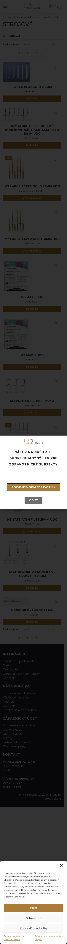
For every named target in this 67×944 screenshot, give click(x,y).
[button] (61, 865)
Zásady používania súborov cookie (14, 938)
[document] (33, 472)
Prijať (33, 908)
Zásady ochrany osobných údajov (49, 938)
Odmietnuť (33, 918)
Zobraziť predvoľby (33, 928)
